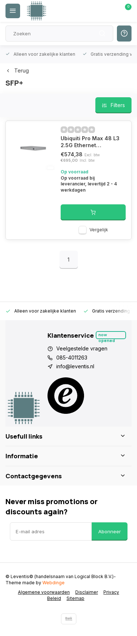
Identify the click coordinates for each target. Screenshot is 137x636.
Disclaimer (86, 592)
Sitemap (75, 598)
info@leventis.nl (75, 366)
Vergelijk (99, 229)
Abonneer (109, 531)
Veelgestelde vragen (81, 348)
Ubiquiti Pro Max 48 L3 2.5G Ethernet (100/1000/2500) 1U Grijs (90, 142)
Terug (17, 70)
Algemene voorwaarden (44, 592)
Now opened (106, 335)
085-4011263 (71, 357)
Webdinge (53, 582)
